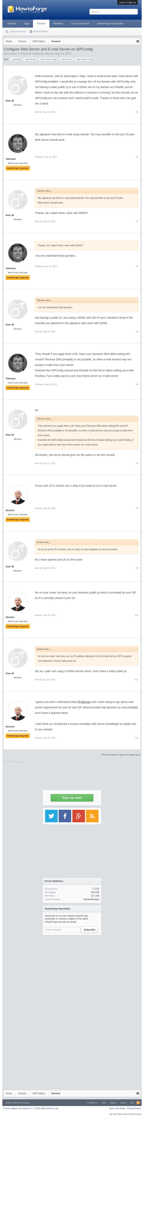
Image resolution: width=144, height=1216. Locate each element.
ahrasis (38, 508)
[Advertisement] (72, 974)
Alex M (9, 215)
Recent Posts (40, 31)
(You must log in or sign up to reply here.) (120, 754)
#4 (137, 266)
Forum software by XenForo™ (30, 1108)
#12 (136, 738)
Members (58, 23)
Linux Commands (80, 23)
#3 (137, 221)
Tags (26, 23)
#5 (137, 331)
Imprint (113, 1102)
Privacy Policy (133, 1108)
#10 (136, 615)
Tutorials (11, 23)
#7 (137, 463)
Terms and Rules (117, 1108)
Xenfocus (25, 1102)
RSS (138, 1102)
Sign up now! (72, 797)
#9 (137, 568)
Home (123, 1102)
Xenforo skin (11, 1102)
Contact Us (92, 1102)
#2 (137, 157)
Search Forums (18, 31)
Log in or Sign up (127, 2)
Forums (41, 23)
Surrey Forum (134, 1114)
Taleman (39, 157)
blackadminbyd (91, 899)
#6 (137, 384)
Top (132, 1102)
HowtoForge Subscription (110, 23)
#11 (136, 679)
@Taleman (84, 701)
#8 (137, 508)
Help (103, 1102)
